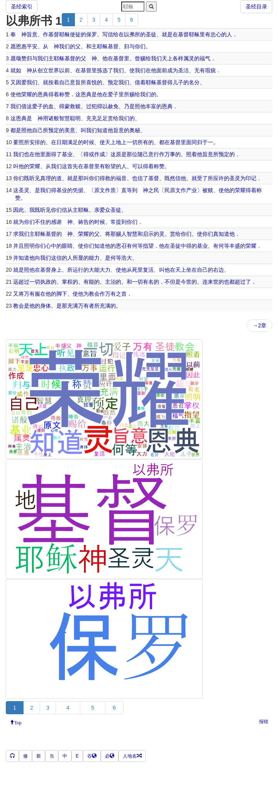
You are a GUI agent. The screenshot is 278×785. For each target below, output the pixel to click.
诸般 (53, 118)
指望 (148, 246)
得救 (105, 178)
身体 (45, 306)
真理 (45, 178)
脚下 (61, 294)
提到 (121, 222)
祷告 (83, 222)
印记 (251, 178)
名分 (194, 82)
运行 (78, 270)
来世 (213, 282)
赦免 (113, 106)
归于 (202, 142)
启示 (148, 234)
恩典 (42, 94)
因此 (18, 210)
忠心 (215, 34)
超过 (24, 282)
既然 (169, 178)
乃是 (129, 106)
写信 (107, 34)
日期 (61, 142)
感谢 (56, 222)
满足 (72, 142)
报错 (263, 721)
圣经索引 (21, 6)
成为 (172, 70)
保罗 (91, 34)
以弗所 (132, 34)
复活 (148, 270)
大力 (105, 270)
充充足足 (97, 118)
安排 (34, 142)
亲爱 (99, 210)
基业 (67, 154)
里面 (186, 142)
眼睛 (67, 246)
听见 (34, 178)
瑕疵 (210, 70)
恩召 (121, 246)
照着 (191, 154)
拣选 (102, 70)
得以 (102, 106)
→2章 (259, 325)
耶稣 (64, 34)
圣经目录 (256, 6)
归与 (129, 46)
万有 (29, 294)
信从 (67, 210)
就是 (167, 34)
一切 (132, 142)
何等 (137, 246)
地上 (121, 142)
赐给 (145, 58)
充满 (72, 306)
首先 (72, 166)
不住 (40, 222)
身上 (56, 270)
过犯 (91, 106)
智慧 (64, 118)
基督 (53, 34)
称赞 (64, 94)
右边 (218, 270)
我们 (64, 46)
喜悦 (91, 82)
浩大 (126, 258)
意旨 (75, 82)
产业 (191, 190)
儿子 (178, 82)
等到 (132, 190)
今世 (186, 282)
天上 (167, 58)
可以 (137, 166)
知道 (102, 130)
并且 (18, 246)
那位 (132, 154)
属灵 (188, 58)
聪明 (75, 118)
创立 (42, 70)
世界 (53, 70)
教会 (94, 294)
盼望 (110, 166)
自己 (64, 82)
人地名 (132, 756)
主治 (110, 282)
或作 (94, 154)
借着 (140, 82)
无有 (199, 70)
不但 (169, 282)
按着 (53, 82)
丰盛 (234, 246)
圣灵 (234, 178)
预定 (113, 82)
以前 (64, 70)
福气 (205, 58)
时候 (88, 142)
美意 (69, 130)
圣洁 (183, 70)
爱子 (113, 94)
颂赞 (21, 58)
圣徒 (151, 34)
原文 (99, 190)
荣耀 (26, 94)
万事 (169, 154)
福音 (121, 178)
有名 (148, 282)
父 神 (89, 58)
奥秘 (134, 130)
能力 (94, 258)
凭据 (78, 190)
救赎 (75, 106)
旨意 (32, 34)
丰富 (151, 106)
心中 (51, 246)
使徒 (75, 34)
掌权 (67, 282)
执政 (45, 282)
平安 (32, 46)
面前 (161, 70)
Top (18, 722)
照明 (29, 246)
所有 (142, 142)
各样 (178, 58)
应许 (218, 178)
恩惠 (21, 46)
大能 (94, 270)
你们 (140, 46)
